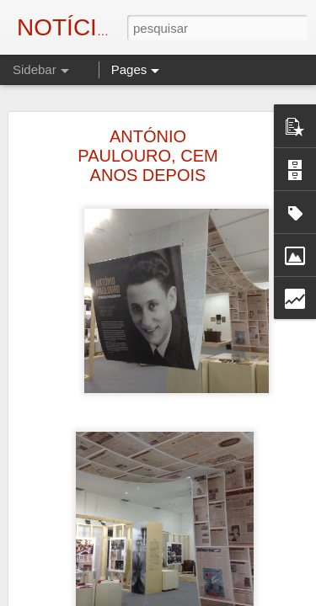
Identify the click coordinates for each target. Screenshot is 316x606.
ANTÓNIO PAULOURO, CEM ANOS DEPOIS (147, 155)
